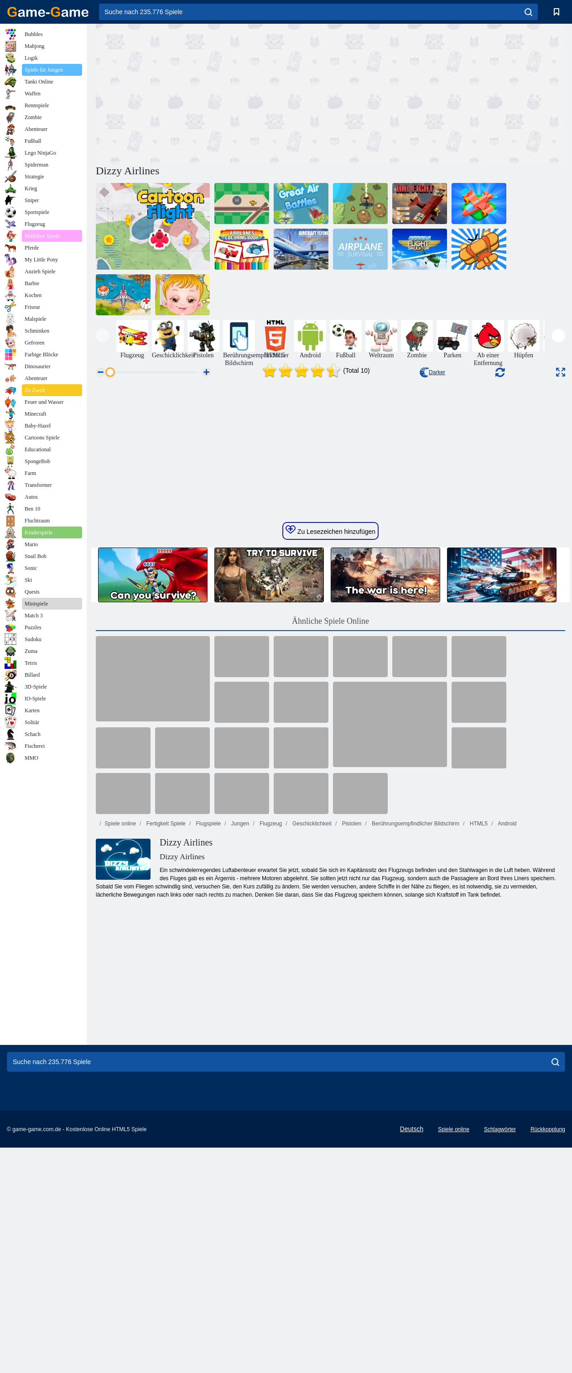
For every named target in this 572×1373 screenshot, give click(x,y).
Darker (432, 372)
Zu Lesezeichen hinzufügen (330, 750)
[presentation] (102, 335)
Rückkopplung (547, 1349)
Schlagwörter (500, 1349)
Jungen (240, 1043)
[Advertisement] (213, 93)
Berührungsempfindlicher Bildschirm (414, 1043)
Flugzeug (270, 1043)
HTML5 (478, 1043)
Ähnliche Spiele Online (330, 840)
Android (506, 1043)
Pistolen (350, 1043)
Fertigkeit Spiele (165, 1043)
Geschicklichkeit (311, 1043)
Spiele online (120, 1043)
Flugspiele (207, 1043)
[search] (528, 12)
